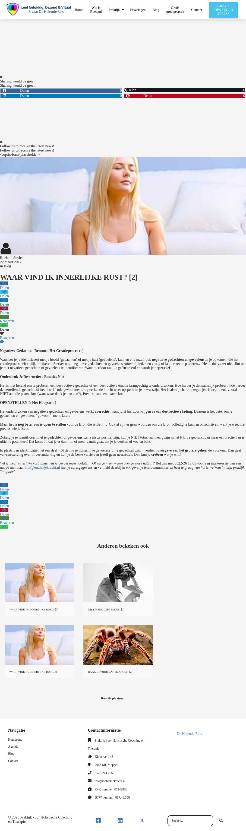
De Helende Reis (189, 734)
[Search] (221, 820)
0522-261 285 (104, 773)
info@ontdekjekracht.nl (42, 467)
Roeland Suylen (12, 258)
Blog (7, 266)
